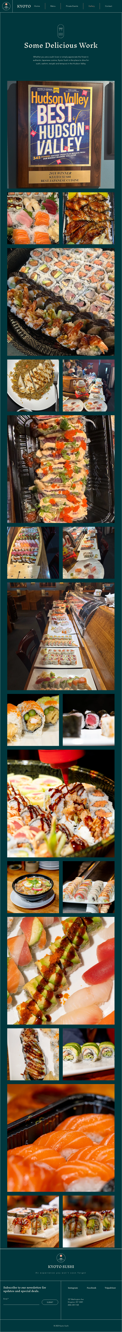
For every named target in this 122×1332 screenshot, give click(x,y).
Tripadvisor (110, 1288)
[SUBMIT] (50, 1302)
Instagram (73, 1288)
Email (5, 1299)
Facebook (91, 1288)
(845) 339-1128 (73, 1305)
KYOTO (24, 6)
